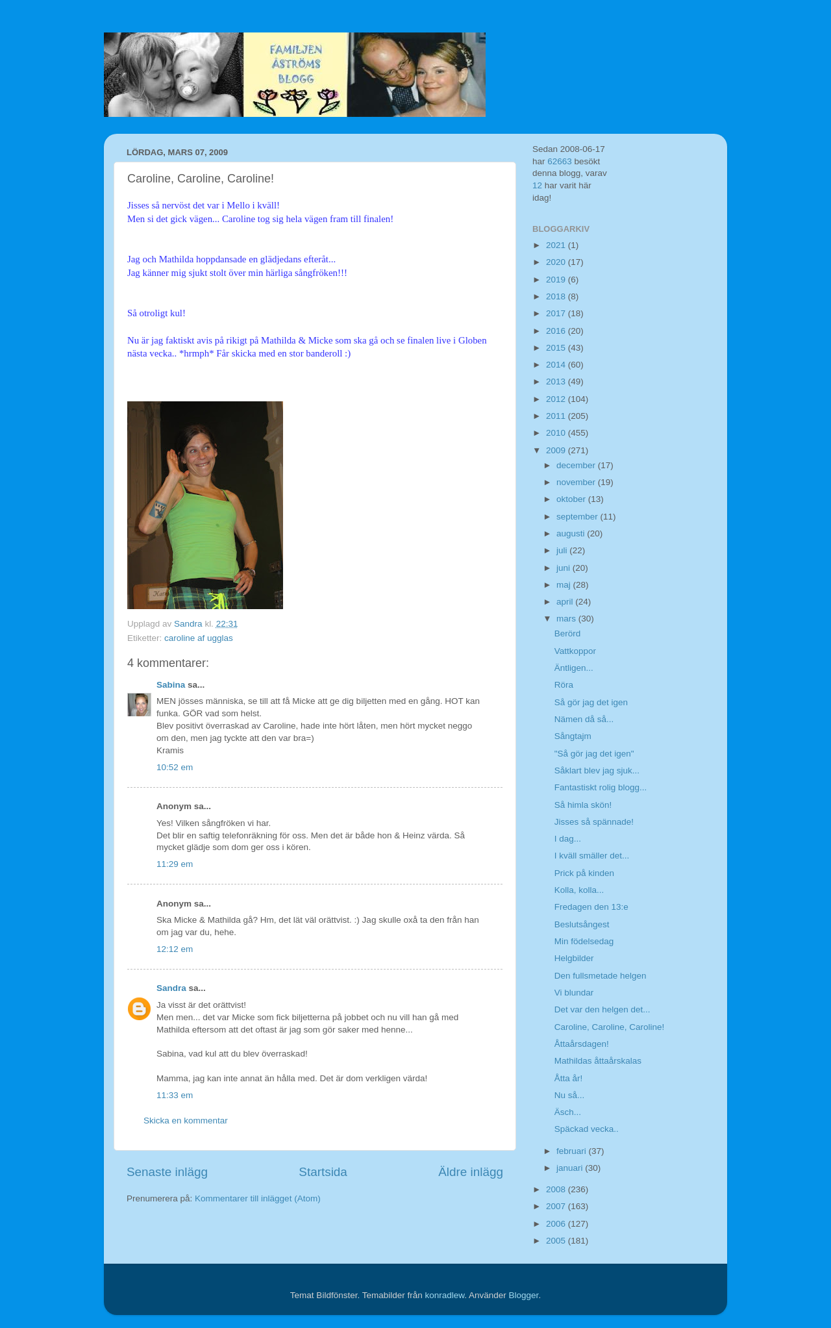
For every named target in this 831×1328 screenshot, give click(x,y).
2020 (557, 262)
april (565, 602)
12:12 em (174, 949)
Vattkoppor (575, 651)
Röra (563, 685)
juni (564, 568)
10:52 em (174, 767)
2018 (557, 296)
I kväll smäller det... (592, 855)
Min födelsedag (584, 941)
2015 (557, 348)
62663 (559, 161)
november (577, 482)
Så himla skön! (583, 805)
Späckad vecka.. (586, 1129)
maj (564, 585)
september (578, 516)
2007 (557, 1206)
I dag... (567, 839)
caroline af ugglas (198, 638)
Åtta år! (568, 1078)
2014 (557, 365)
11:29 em (174, 864)
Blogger (524, 1295)
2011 (557, 416)
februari (572, 1151)
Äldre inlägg (470, 1172)
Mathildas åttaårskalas (597, 1061)
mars (567, 618)
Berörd (567, 633)
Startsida (323, 1172)
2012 (557, 399)
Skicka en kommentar (185, 1120)
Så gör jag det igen (591, 702)
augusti (571, 533)
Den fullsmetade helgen (600, 976)
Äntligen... (573, 668)
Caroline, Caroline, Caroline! (609, 1027)
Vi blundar (574, 992)
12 (537, 185)
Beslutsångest (582, 924)
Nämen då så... (584, 719)
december (577, 465)
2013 (557, 381)
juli (562, 550)
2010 (557, 433)
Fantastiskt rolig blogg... (600, 787)
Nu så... (569, 1095)
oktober (572, 499)
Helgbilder (574, 958)
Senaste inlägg (167, 1172)
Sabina (170, 685)
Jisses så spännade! (594, 822)
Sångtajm (572, 736)
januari (570, 1168)
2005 (557, 1241)
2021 (557, 245)
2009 (557, 450)
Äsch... (567, 1112)
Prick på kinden (584, 873)
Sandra (171, 988)
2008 (557, 1189)
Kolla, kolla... (579, 890)
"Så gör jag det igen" (594, 753)
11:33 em (174, 1095)
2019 (557, 279)
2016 (557, 331)
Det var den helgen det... (602, 1009)
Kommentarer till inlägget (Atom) (258, 1198)
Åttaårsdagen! (581, 1044)
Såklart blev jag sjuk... (596, 770)
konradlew (444, 1295)
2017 (557, 313)
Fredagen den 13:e (591, 907)
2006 (557, 1224)
